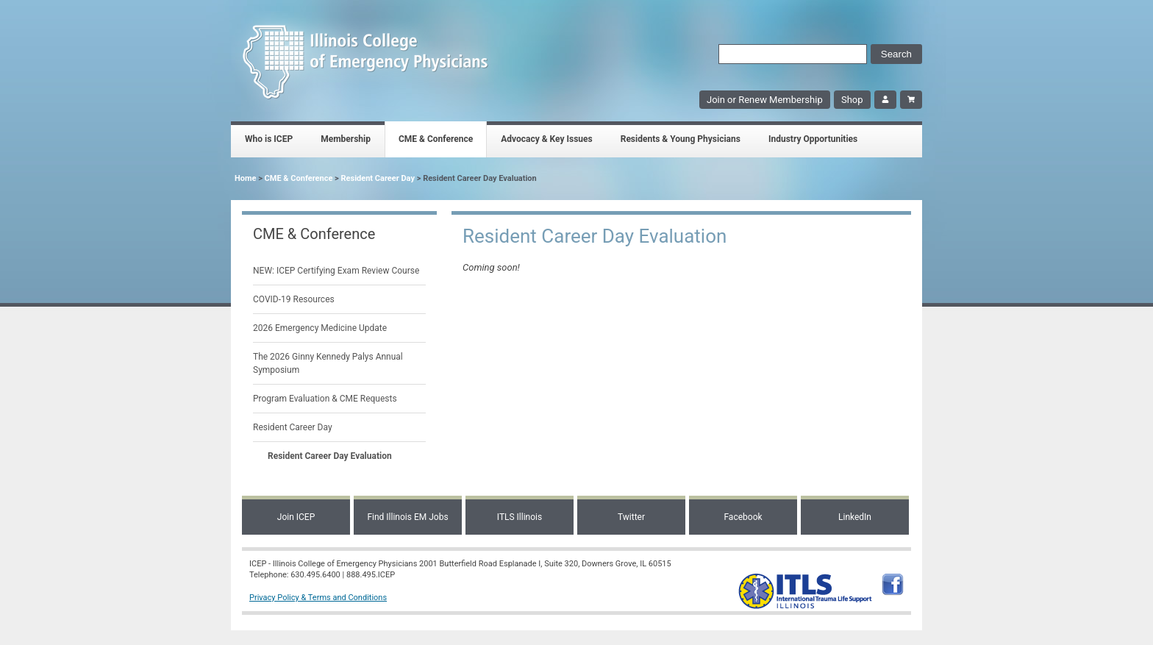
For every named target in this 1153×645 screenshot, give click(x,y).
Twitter (631, 517)
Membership (346, 139)
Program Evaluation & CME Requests (325, 398)
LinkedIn (854, 517)
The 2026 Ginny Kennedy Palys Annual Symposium (328, 363)
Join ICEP (296, 517)
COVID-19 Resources (294, 299)
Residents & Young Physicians (680, 139)
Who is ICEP (269, 139)
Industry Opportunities (812, 139)
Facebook (743, 517)
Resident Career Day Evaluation (330, 456)
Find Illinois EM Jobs (407, 517)
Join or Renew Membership (765, 99)
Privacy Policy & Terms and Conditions (318, 597)
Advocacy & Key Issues (547, 139)
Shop (852, 99)
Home (245, 178)
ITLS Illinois (519, 517)
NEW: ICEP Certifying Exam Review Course (336, 271)
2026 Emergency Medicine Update (320, 328)
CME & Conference (436, 139)
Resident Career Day (378, 178)
